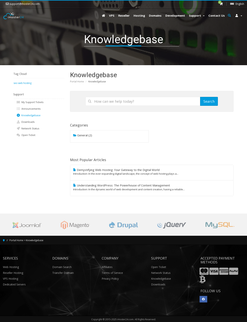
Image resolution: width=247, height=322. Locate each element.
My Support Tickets (30, 102)
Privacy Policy (110, 278)
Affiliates (107, 267)
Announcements (28, 108)
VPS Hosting (10, 278)
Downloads (25, 122)
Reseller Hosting (13, 273)
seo (16, 83)
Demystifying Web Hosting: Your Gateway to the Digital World (152, 172)
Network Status (27, 128)
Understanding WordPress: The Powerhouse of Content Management (152, 187)
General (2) (82, 135)
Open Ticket (25, 135)
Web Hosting (11, 267)
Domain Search (62, 267)
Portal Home (77, 81)
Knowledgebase (28, 115)
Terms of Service (112, 273)
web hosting (24, 83)
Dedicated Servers (14, 284)
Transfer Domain (63, 273)
